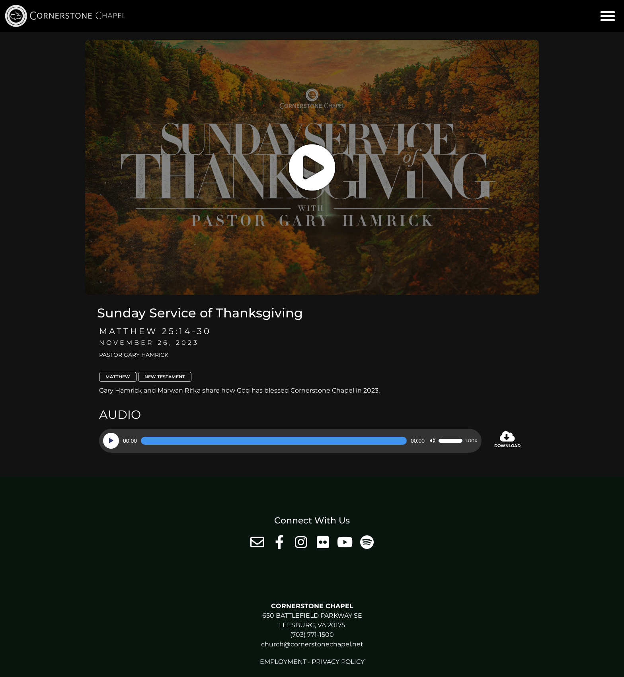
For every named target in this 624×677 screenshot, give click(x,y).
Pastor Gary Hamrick (133, 354)
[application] (290, 441)
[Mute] (432, 440)
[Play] (111, 441)
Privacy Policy (338, 661)
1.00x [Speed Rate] (471, 440)
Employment (283, 661)
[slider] (274, 441)
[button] (608, 16)
